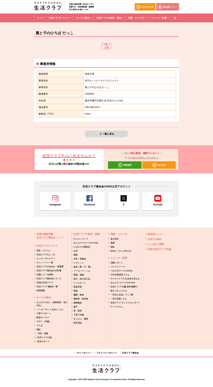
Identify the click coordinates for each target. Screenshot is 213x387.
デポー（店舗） (44, 321)
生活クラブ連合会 (130, 353)
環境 (112, 243)
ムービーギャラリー (46, 258)
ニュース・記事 (118, 258)
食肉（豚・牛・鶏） (83, 267)
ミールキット (80, 283)
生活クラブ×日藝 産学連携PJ (124, 286)
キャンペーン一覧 (45, 262)
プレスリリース (117, 266)
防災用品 (78, 323)
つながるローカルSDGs (121, 270)
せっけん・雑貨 (81, 319)
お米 (76, 251)
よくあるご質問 (155, 244)
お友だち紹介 (154, 239)
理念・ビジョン (44, 250)
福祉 (39, 329)
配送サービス (43, 317)
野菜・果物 (79, 275)
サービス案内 (44, 297)
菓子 (76, 307)
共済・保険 (41, 333)
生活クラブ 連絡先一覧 (47, 286)
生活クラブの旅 (43, 337)
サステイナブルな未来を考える (124, 278)
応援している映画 (45, 274)
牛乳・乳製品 (80, 259)
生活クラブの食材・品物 (87, 234)
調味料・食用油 (81, 299)
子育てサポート (44, 313)
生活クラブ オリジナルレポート (125, 302)
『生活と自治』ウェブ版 (121, 294)
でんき (40, 325)
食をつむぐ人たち (118, 290)
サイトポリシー (84, 353)
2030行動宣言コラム (120, 274)
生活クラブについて (47, 245)
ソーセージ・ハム (82, 271)
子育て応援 (79, 315)
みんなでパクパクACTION (86, 243)
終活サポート (42, 341)
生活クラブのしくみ (46, 254)
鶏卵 (76, 255)
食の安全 (114, 239)
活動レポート (116, 263)
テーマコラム (116, 306)
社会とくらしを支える (120, 251)
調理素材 (78, 303)
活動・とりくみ (118, 234)
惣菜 (76, 291)
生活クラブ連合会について (49, 278)
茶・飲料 (78, 311)
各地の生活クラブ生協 (159, 249)
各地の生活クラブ (45, 282)
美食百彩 (78, 287)
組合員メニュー (155, 234)
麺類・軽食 (79, 295)
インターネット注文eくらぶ (48, 309)
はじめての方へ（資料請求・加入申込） (52, 304)
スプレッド (79, 263)
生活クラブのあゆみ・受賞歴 (50, 266)
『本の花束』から (118, 298)
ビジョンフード (81, 239)
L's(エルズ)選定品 (82, 247)
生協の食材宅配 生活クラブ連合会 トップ (50, 236)
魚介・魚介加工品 (82, 279)
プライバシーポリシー (106, 353)
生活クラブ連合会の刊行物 (49, 270)
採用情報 (41, 290)
